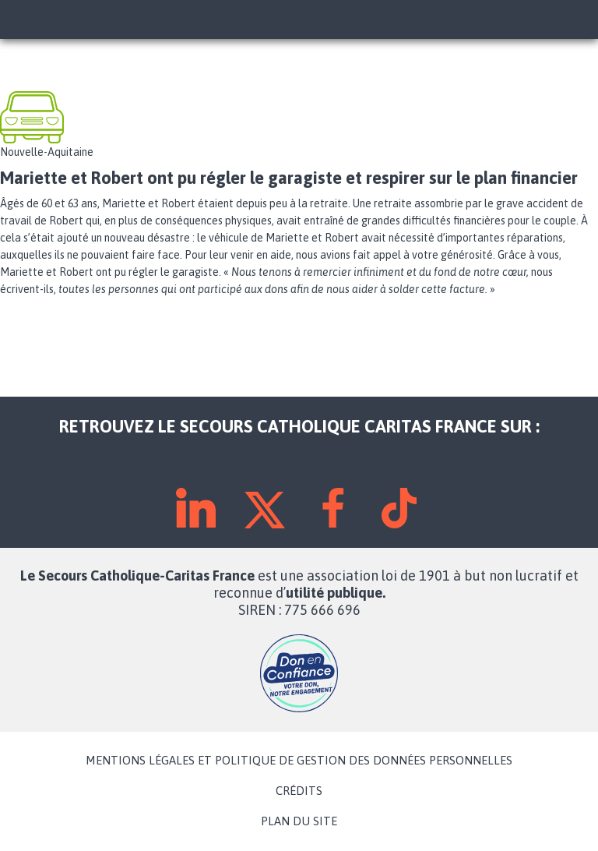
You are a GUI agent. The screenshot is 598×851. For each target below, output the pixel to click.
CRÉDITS (299, 791)
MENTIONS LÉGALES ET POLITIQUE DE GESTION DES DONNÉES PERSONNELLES (299, 760)
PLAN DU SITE (299, 821)
